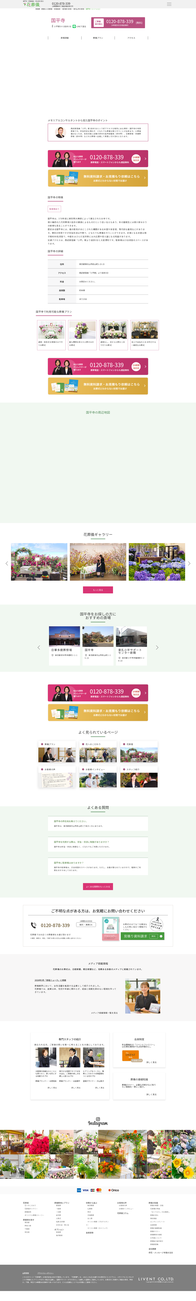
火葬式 (58, 1218)
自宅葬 (58, 1215)
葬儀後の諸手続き (156, 1241)
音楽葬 (58, 1232)
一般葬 (58, 1208)
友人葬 (90, 1218)
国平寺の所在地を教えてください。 (71, 821)
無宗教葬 (91, 1205)
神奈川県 (28, 1225)
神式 (89, 1212)
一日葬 (58, 1212)
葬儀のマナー (155, 1231)
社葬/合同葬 (60, 1221)
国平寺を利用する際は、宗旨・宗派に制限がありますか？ (81, 841)
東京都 (27, 1222)
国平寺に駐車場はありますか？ (69, 862)
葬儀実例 (28, 1212)
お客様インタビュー (126, 1208)
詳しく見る (52, 1087)
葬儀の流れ (154, 1215)
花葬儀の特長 (155, 1208)
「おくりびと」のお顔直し (160, 1212)
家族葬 (58, 1205)
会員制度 (153, 1225)
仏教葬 (90, 1208)
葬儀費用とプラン (61, 1202)
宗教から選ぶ (91, 1202)
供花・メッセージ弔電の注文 (161, 1252)
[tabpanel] (39, 562)
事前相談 (153, 1218)
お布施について (156, 1238)
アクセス (131, 38)
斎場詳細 (65, 38)
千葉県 (27, 1229)
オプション (59, 1229)
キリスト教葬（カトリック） (98, 1228)
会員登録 (89, 1232)
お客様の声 (122, 1202)
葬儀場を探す (28, 1219)
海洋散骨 (59, 1235)
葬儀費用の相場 (156, 1234)
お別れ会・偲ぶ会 (62, 1225)
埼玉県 (27, 1232)
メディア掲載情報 (98, 963)
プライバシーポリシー (45, 1273)
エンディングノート (157, 1221)
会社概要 (152, 1248)
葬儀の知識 (153, 1202)
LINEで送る (79, 26)
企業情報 (25, 1273)
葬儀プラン (98, 38)
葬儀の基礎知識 (156, 1228)
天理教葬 (91, 1215)
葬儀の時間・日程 (156, 1205)
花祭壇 (26, 1202)
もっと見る (98, 589)
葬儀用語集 (154, 1244)
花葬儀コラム (122, 1213)
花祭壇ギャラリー (31, 1208)
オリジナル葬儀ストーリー (34, 1215)
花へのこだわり (30, 1205)
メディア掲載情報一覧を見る (104, 1012)
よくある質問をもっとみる (98, 886)
